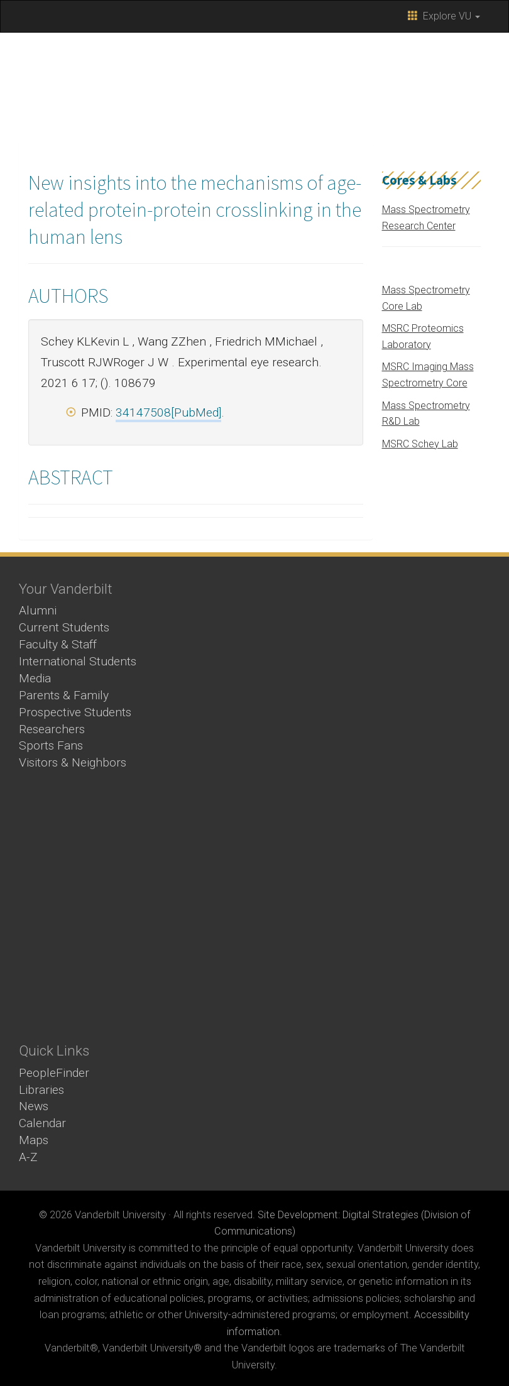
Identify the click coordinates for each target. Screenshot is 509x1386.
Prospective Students (75, 712)
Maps (33, 1140)
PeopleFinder (54, 1073)
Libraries (41, 1090)
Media (35, 678)
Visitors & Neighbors (72, 762)
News (33, 1106)
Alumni (38, 610)
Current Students (64, 627)
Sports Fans (51, 745)
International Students (77, 661)
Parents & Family (64, 695)
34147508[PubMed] (168, 412)
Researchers (52, 729)
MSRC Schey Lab (420, 444)
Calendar (42, 1123)
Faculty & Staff (58, 644)
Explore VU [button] (444, 16)
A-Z (28, 1157)
